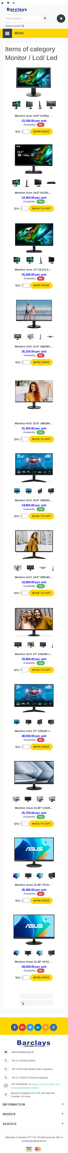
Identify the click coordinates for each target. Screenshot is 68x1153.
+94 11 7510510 (19, 1061)
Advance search (14, 26)
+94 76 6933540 (19, 1084)
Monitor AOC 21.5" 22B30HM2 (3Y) (35, 346)
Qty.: (18, 131)
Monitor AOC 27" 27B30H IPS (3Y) (35, 654)
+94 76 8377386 (19, 1069)
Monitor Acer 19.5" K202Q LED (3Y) (35, 115)
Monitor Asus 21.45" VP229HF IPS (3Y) (35, 961)
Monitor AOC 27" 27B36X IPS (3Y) (35, 730)
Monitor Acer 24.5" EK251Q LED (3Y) (35, 192)
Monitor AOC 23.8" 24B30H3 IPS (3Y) (35, 423)
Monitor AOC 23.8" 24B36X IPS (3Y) (35, 500)
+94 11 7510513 (19, 1078)
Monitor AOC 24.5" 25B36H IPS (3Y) (35, 577)
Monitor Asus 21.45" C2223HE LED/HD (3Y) (35, 807)
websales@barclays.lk (22, 1052)
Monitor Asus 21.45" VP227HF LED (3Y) (35, 884)
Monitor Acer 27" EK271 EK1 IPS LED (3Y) (35, 269)
